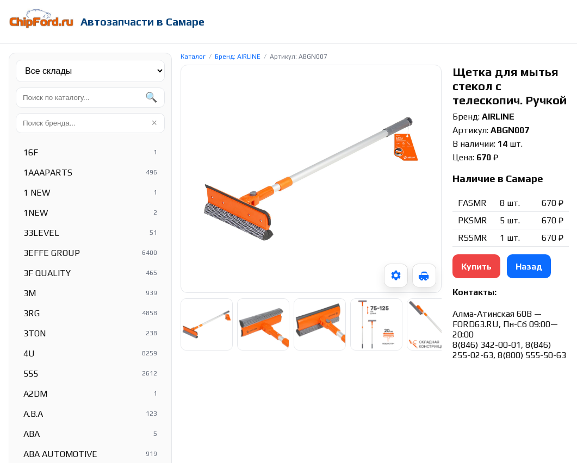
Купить (476, 266)
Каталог (193, 56)
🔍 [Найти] (151, 97)
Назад (529, 266)
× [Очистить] (154, 122)
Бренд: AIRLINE (237, 56)
